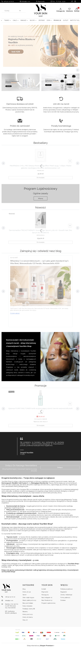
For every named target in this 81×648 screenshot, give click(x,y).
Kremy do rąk (27, 592)
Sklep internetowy (40, 645)
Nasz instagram (46, 597)
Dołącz (60, 467)
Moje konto (44, 592)
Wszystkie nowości (40, 207)
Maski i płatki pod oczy (29, 600)
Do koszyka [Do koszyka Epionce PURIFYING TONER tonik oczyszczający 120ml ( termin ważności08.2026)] (40, 425)
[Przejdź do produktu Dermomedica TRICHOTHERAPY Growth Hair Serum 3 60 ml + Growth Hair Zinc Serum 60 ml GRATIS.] (40, 220)
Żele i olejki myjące (28, 597)
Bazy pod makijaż (28, 603)
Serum (24, 594)
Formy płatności (65, 597)
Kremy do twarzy (28, 617)
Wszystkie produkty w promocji (40, 385)
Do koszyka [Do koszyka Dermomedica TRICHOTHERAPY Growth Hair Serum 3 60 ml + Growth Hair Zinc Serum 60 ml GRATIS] (40, 242)
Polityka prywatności (66, 589)
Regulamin (63, 592)
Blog (24, 589)
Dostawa (62, 600)
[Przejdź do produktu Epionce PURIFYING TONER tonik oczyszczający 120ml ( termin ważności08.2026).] (40, 398)
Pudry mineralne (27, 606)
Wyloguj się (45, 594)
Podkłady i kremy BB (29, 609)
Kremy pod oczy (28, 614)
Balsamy (25, 611)
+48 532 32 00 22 (8, 1)
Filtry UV (25, 620)
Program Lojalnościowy (48, 603)
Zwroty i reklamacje (66, 594)
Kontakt (43, 589)
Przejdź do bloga (40, 251)
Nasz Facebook (46, 600)
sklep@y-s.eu (26, 1)
